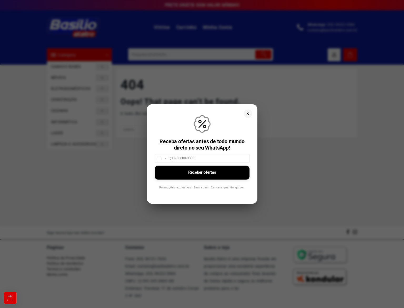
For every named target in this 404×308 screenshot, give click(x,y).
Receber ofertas (202, 172)
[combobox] (161, 158)
